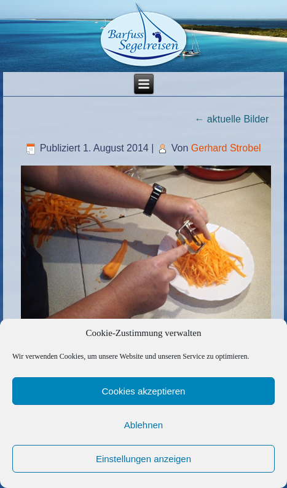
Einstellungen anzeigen (143, 459)
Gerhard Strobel (226, 148)
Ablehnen (143, 425)
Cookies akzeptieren (144, 391)
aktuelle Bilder (231, 119)
